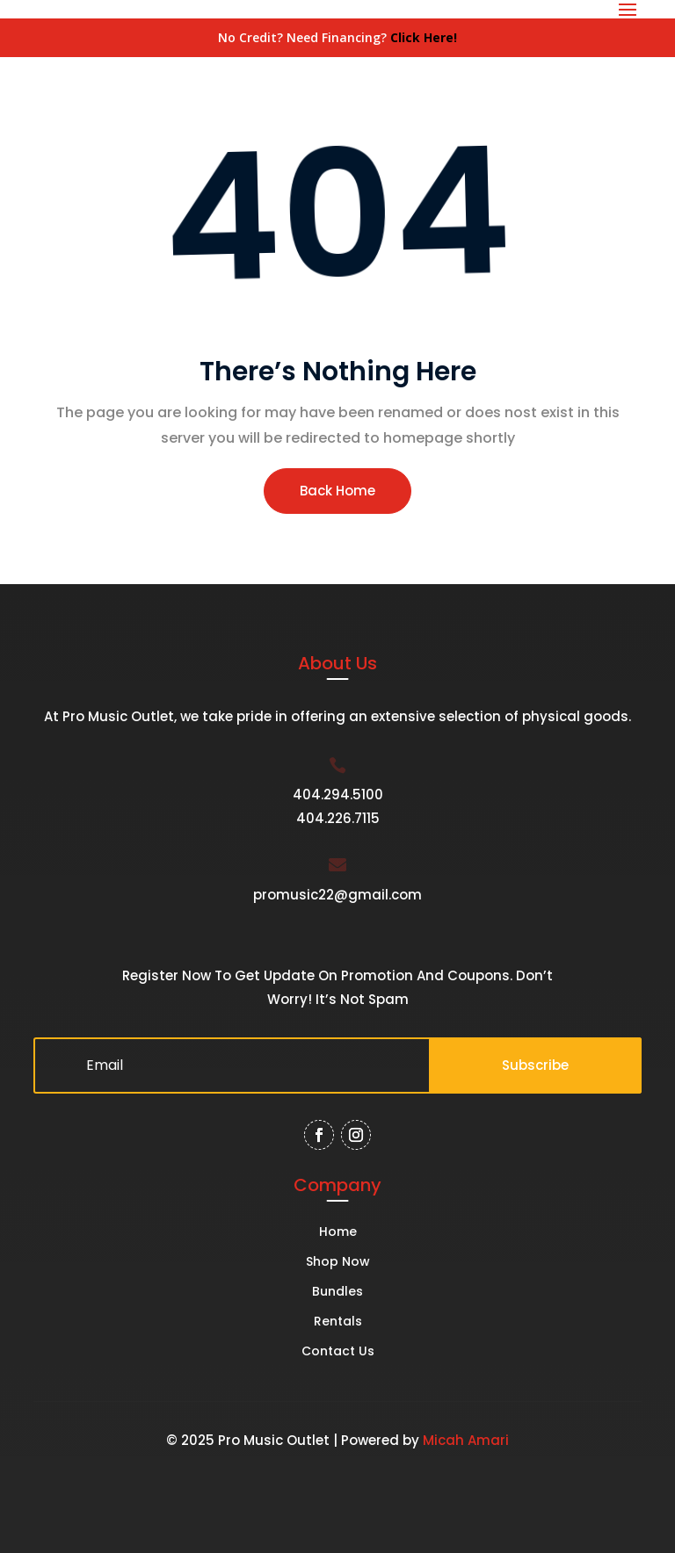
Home (338, 1232)
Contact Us (337, 1352)
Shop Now (338, 1262)
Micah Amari (466, 1440)
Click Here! (423, 37)
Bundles (337, 1292)
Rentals (338, 1322)
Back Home (337, 490)
